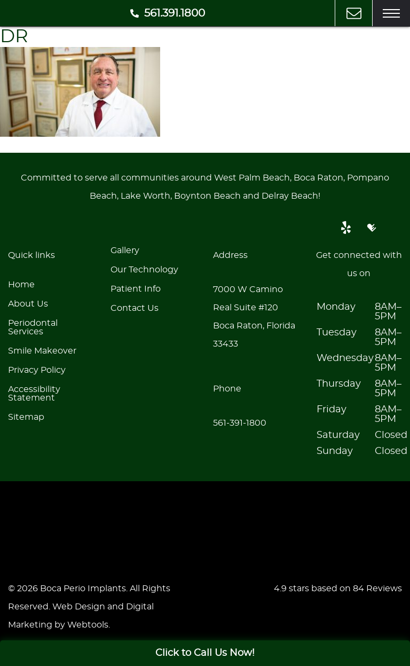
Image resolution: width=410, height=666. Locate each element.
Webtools (87, 625)
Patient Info (136, 289)
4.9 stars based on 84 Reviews (338, 588)
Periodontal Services (33, 327)
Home (21, 284)
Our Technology (144, 269)
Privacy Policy (37, 370)
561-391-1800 (239, 423)
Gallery (125, 250)
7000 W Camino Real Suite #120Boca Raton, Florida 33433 (254, 316)
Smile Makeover (42, 351)
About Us (28, 304)
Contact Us (135, 308)
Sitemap (26, 417)
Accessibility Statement (34, 393)
